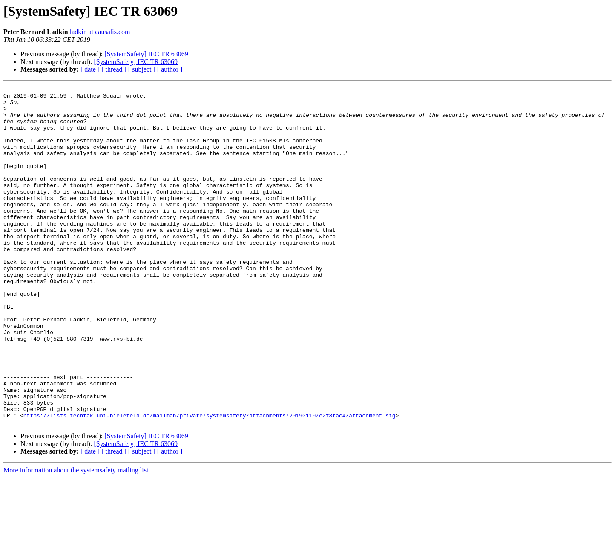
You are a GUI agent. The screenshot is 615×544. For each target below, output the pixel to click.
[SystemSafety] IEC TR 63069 (146, 54)
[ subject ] (141, 69)
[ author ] (170, 69)
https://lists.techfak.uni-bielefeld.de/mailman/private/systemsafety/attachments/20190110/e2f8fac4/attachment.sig (209, 482)
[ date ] (90, 69)
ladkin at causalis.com (100, 31)
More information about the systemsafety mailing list (75, 536)
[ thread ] (113, 69)
